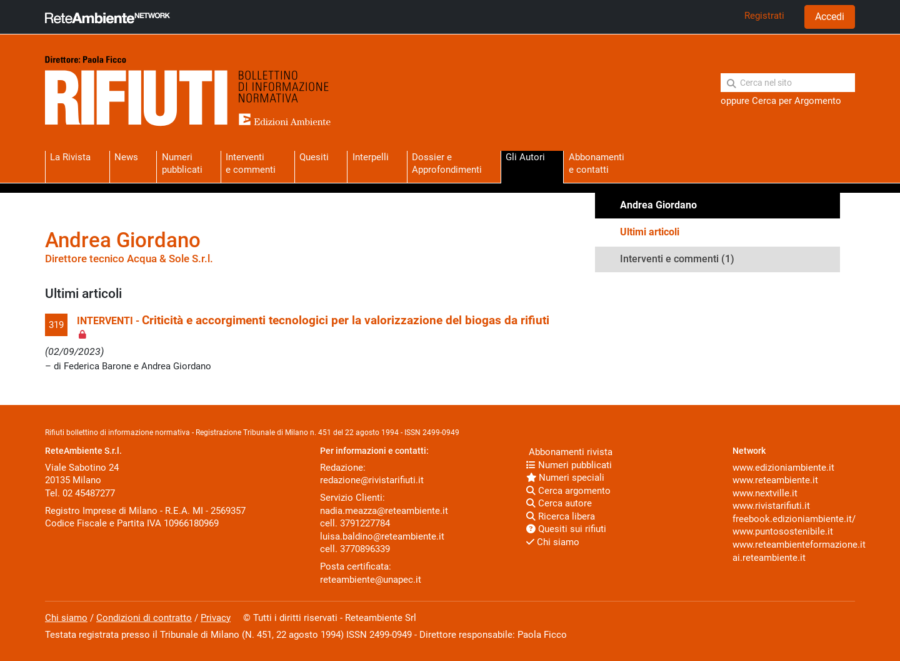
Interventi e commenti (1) (677, 259)
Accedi (829, 17)
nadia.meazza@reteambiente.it (384, 510)
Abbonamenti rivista (569, 452)
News (126, 157)
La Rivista (70, 157)
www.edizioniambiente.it (783, 467)
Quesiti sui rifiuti (566, 529)
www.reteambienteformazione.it (799, 544)
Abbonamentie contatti (596, 163)
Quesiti (314, 157)
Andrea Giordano (658, 205)
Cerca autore (559, 503)
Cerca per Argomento (796, 100)
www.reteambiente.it (775, 480)
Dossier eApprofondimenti (447, 163)
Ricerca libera (560, 516)
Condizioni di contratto (144, 617)
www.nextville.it (765, 493)
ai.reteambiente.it (769, 557)
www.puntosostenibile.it (782, 531)
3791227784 (365, 523)
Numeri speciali (565, 477)
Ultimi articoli (649, 232)
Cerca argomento (568, 490)
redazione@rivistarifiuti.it (372, 480)
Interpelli (370, 157)
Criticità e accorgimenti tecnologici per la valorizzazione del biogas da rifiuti (345, 320)
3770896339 (365, 549)
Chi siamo (552, 542)
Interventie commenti (251, 163)
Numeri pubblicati (182, 163)
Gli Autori (525, 157)
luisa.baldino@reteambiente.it (382, 536)
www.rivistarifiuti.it (771, 505)
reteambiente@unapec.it (370, 579)
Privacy (216, 617)
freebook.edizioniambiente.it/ (794, 519)
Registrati (764, 15)
